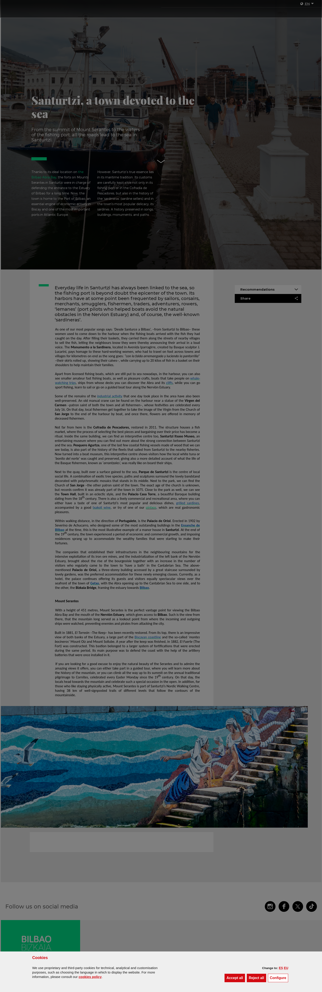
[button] (281, 968)
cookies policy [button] (90, 977)
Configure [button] (279, 978)
